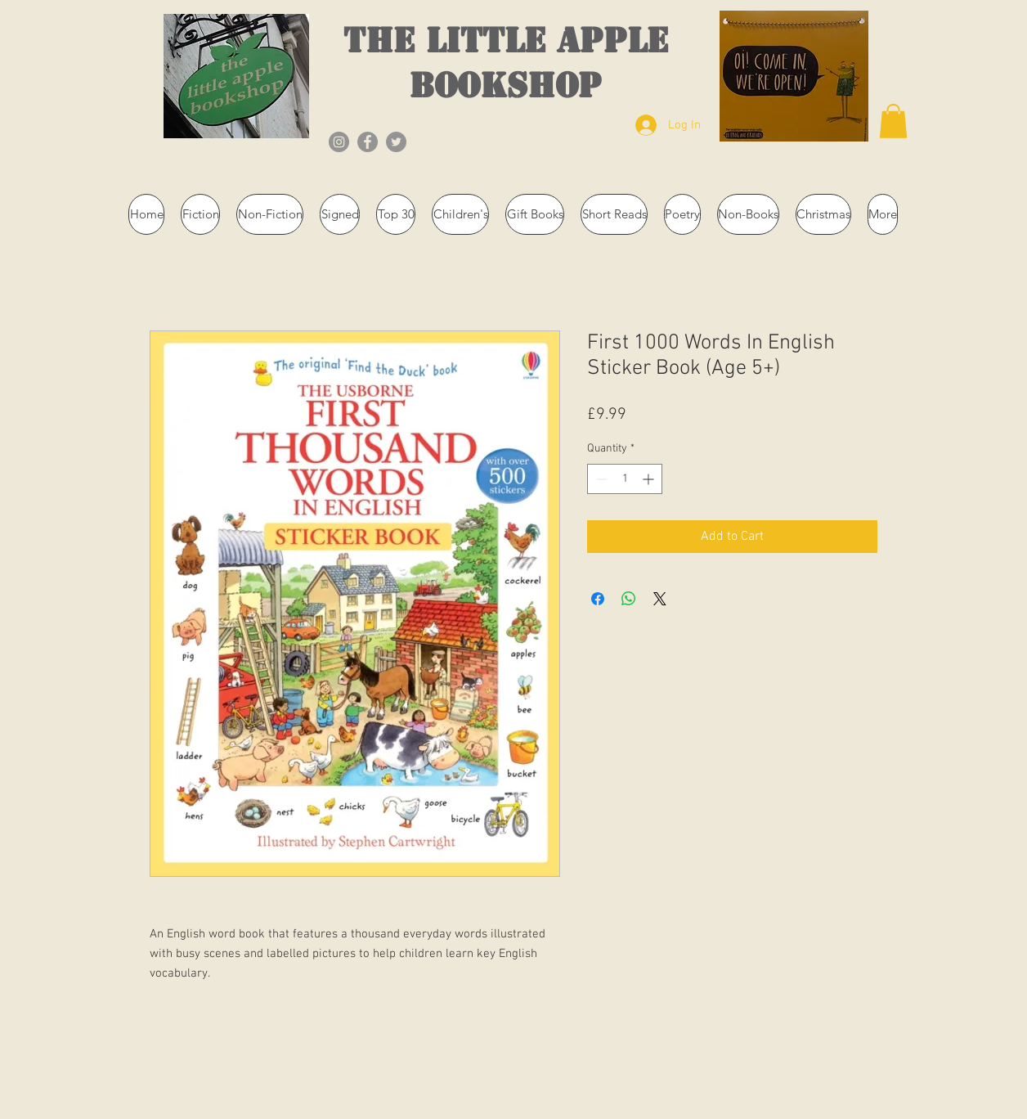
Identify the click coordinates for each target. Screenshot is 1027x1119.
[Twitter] (396, 142)
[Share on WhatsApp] (629, 599)
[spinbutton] (624, 479)
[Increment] (649, 479)
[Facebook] (367, 142)
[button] (893, 121)
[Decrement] (600, 479)
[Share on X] (660, 599)
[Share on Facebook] (598, 599)
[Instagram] (339, 142)
